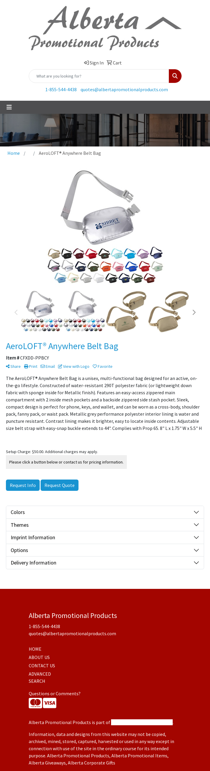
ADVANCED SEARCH (40, 677)
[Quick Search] (99, 76)
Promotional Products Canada (142, 722)
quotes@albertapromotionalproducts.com (124, 89)
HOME (35, 649)
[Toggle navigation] (9, 107)
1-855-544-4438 (61, 89)
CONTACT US (42, 665)
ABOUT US (39, 657)
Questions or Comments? (55, 693)
